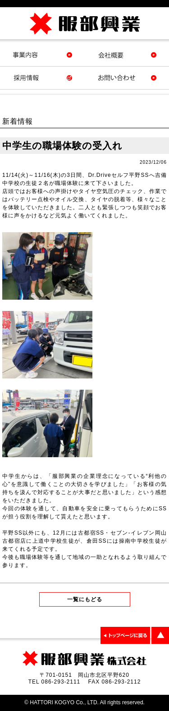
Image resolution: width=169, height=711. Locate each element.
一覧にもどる (84, 599)
